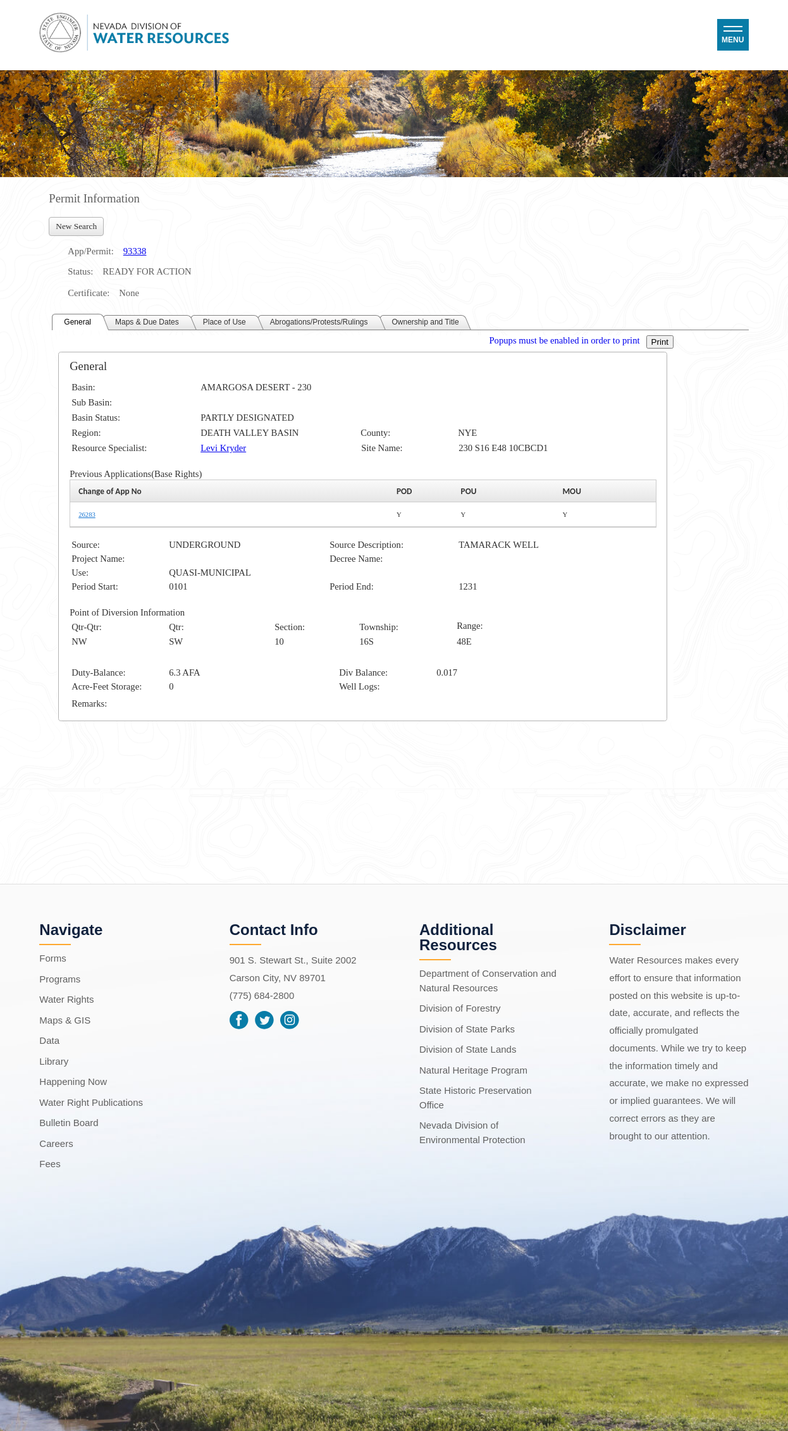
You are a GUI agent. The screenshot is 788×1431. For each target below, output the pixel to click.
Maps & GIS (64, 1020)
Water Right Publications (91, 1102)
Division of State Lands (467, 1049)
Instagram (289, 1019)
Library (53, 1061)
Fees (49, 1163)
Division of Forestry (459, 1008)
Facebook (239, 1019)
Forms (52, 958)
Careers (56, 1143)
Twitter (264, 1019)
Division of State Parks (467, 1029)
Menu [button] (733, 39)
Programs (59, 979)
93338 (135, 251)
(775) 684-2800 (262, 995)
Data (49, 1040)
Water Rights (66, 999)
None (129, 293)
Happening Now (73, 1081)
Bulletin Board (68, 1122)
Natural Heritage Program (473, 1070)
